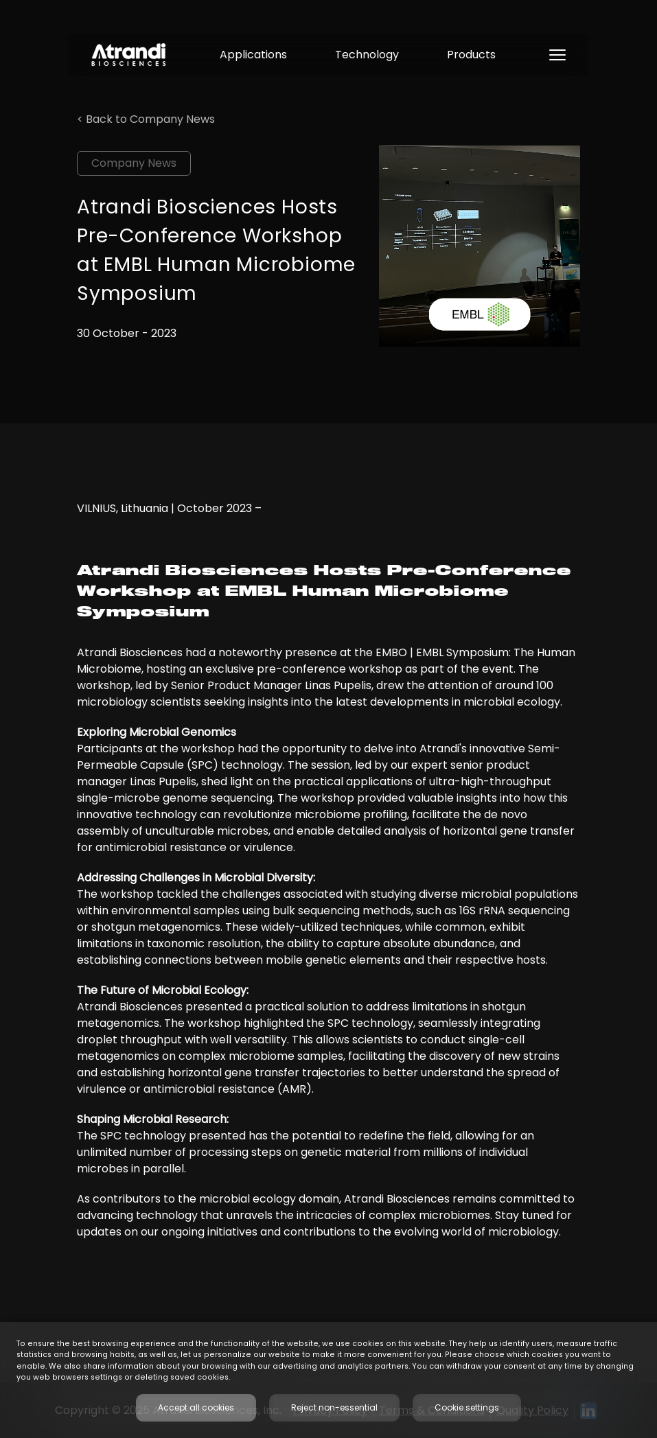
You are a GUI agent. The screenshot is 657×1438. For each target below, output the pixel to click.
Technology (367, 54)
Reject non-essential (334, 1407)
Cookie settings (467, 1407)
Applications (253, 54)
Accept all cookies (196, 1407)
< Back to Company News (146, 119)
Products (471, 54)
